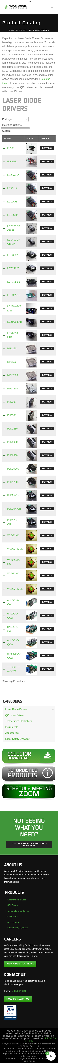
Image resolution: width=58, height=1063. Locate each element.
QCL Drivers (12, 905)
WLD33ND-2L (15, 549)
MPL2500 (12, 375)
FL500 (10, 148)
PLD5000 (12, 442)
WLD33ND (13, 535)
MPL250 (12, 348)
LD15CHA (12, 215)
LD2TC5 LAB (14, 322)
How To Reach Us (18, 999)
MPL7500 (12, 388)
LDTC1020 (13, 268)
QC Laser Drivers (14, 715)
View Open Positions (20, 963)
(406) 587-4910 (19, 991)
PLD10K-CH (14, 508)
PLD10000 (13, 468)
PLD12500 (13, 482)
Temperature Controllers (18, 721)
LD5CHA (12, 188)
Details (47, 148)
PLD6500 (12, 455)
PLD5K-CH (13, 495)
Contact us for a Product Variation (29, 844)
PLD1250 (12, 428)
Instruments (11, 727)
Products (21, 30)
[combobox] (15, 119)
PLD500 (11, 415)
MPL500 (12, 362)
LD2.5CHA (13, 175)
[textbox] (8, 119)
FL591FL (12, 161)
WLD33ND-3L (15, 589)
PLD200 (11, 402)
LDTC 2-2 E (13, 281)
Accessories (12, 733)
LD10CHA (12, 201)
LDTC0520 (13, 255)
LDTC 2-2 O (14, 295)
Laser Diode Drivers (16, 709)
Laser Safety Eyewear (17, 739)
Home (12, 30)
